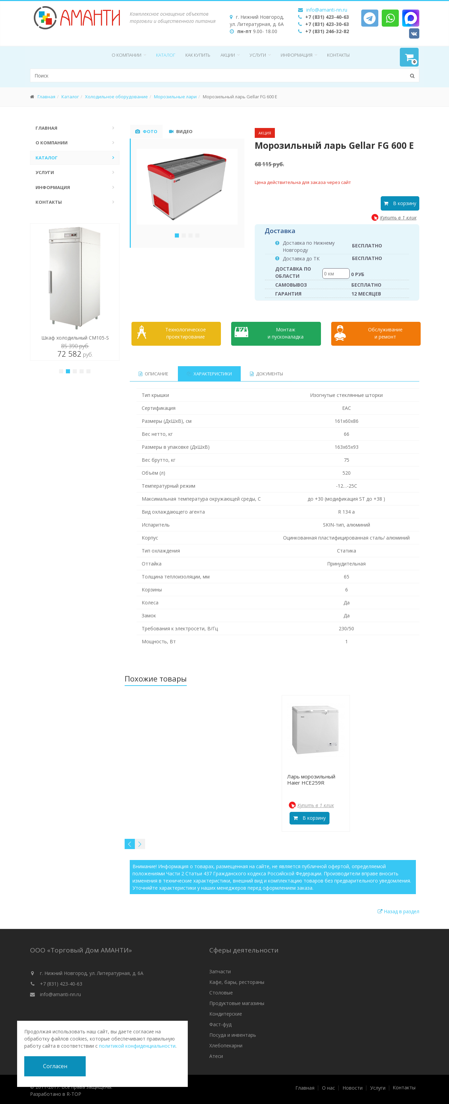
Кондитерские (225, 1011)
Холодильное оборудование (116, 97)
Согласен (55, 1066)
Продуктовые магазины (236, 1001)
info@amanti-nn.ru (326, 9)
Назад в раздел (398, 909)
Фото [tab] (146, 131)
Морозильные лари (175, 97)
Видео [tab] (181, 131)
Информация (296, 55)
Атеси (216, 1054)
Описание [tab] (153, 372)
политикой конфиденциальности (137, 1046)
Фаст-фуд (220, 1022)
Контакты (338, 55)
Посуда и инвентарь (232, 1033)
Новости (352, 1086)
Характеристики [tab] (209, 372)
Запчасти (220, 969)
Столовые (221, 990)
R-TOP (74, 1092)
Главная (46, 97)
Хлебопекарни (225, 1043)
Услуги (258, 55)
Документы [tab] (266, 372)
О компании (126, 55)
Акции (228, 55)
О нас (328, 1086)
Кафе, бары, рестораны (236, 980)
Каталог (165, 55)
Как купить (197, 55)
